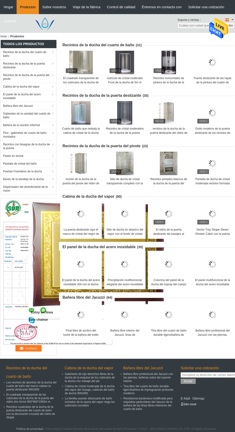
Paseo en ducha (13, 156)
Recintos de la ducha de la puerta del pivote (26, 77)
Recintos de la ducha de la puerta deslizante (24, 65)
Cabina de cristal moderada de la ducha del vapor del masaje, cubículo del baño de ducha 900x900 (89, 390)
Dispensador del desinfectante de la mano (25, 188)
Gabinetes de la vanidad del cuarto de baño (26, 115)
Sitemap (198, 398)
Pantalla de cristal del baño (20, 163)
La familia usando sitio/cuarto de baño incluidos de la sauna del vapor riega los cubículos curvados (90, 402)
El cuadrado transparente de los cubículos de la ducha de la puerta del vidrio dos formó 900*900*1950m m (30, 398)
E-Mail (185, 398)
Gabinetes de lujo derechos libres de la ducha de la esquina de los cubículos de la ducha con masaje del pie (90, 377)
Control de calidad (121, 7)
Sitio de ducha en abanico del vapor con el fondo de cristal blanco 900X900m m (124, 234)
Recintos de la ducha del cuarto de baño (24, 54)
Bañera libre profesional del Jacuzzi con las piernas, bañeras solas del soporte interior (148, 377)
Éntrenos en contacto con (162, 7)
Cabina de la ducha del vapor (21, 86)
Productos (28, 7)
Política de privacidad (29, 429)
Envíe (188, 381)
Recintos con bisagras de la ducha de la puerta (26, 146)
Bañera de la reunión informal (21, 125)
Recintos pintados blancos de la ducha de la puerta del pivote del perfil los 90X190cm (168, 183)
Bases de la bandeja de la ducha (23, 179)
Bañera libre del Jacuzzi (18, 106)
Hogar (8, 7)
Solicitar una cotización (206, 7)
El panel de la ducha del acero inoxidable (22, 96)
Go (230, 25)
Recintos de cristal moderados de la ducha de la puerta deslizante (125, 133)
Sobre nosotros (54, 7)
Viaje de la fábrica (86, 7)
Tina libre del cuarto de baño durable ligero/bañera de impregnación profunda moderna (148, 390)
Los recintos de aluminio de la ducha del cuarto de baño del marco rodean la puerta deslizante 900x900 (31, 386)
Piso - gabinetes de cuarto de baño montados (25, 134)
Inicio (3, 36)
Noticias (10, 21)
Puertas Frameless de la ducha (22, 171)
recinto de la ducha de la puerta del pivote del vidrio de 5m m (80, 183)
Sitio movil (188, 404)
